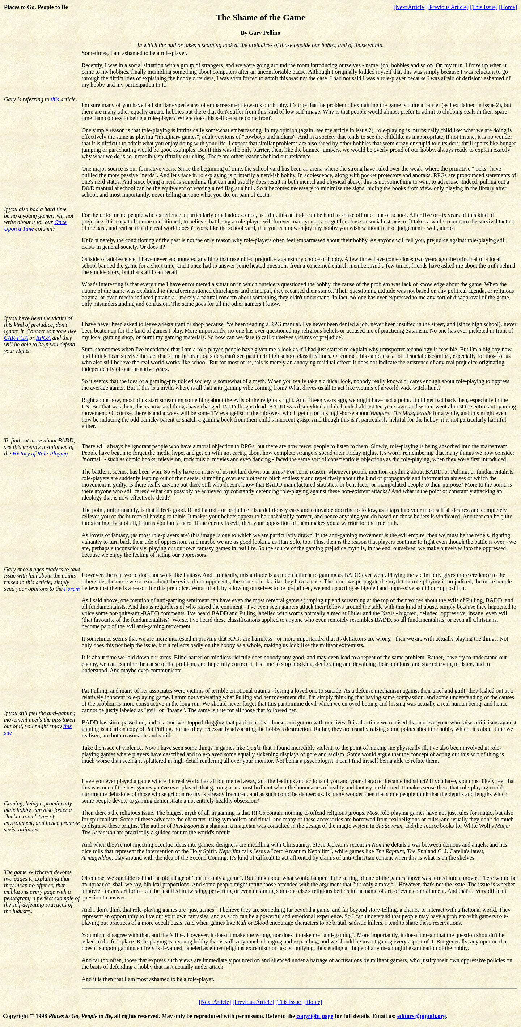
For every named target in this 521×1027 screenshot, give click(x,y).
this (55, 99)
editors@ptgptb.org (421, 1016)
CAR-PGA (16, 338)
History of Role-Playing (40, 453)
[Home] (508, 7)
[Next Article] (410, 7)
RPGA (43, 338)
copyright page (314, 1016)
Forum (72, 589)
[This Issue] (483, 7)
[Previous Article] (448, 7)
